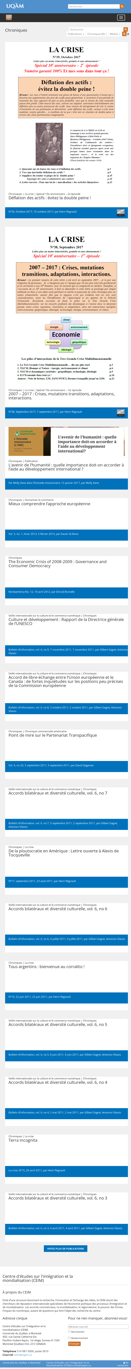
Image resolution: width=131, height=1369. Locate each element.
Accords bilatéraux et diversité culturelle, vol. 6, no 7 (58, 793)
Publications (76, 34)
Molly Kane (92, 482)
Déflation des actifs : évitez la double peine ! (50, 197)
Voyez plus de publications (65, 1248)
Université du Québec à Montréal (22, 1362)
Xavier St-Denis (69, 534)
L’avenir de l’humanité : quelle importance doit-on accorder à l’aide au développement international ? (66, 467)
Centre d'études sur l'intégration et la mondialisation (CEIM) (67, 1364)
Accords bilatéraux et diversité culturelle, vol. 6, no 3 (58, 1198)
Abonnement (77, 1331)
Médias (115, 34)
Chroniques (97, 34)
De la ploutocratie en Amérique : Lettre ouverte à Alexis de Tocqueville (64, 853)
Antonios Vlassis (18, 826)
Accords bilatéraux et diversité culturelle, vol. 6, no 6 (58, 908)
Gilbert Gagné (108, 649)
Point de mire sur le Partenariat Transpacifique (53, 735)
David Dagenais (84, 765)
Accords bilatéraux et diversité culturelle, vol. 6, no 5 (58, 1024)
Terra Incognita (23, 1140)
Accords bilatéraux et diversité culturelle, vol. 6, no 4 (58, 1082)
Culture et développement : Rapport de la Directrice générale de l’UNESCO (66, 621)
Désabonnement (79, 1338)
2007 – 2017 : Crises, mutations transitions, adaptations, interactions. (62, 396)
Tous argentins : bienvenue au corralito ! (46, 966)
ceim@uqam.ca (23, 1354)
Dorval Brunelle (65, 591)
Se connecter (122, 1364)
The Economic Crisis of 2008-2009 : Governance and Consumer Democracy (58, 563)
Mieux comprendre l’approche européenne (49, 503)
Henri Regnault (68, 211)
